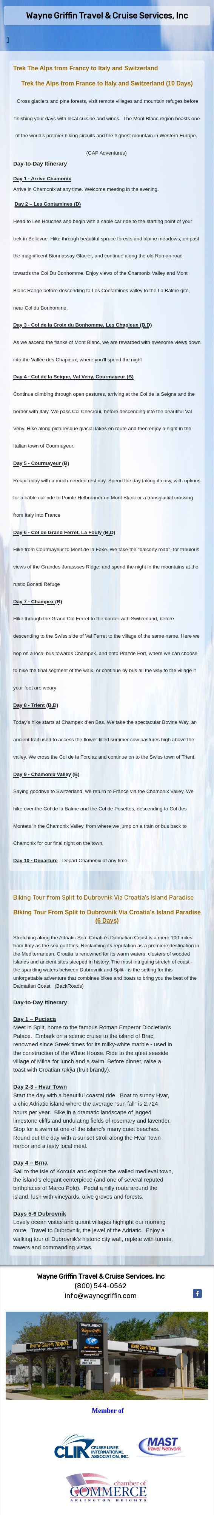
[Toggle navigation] (8, 42)
